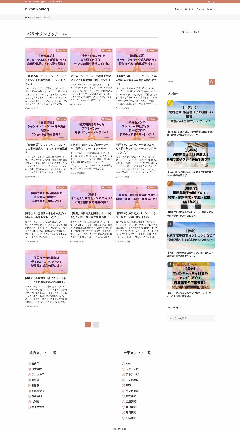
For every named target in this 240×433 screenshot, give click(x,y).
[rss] (209, 1)
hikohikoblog (37, 9)
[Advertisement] (191, 53)
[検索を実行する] (212, 82)
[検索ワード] (191, 82)
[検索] (213, 1)
